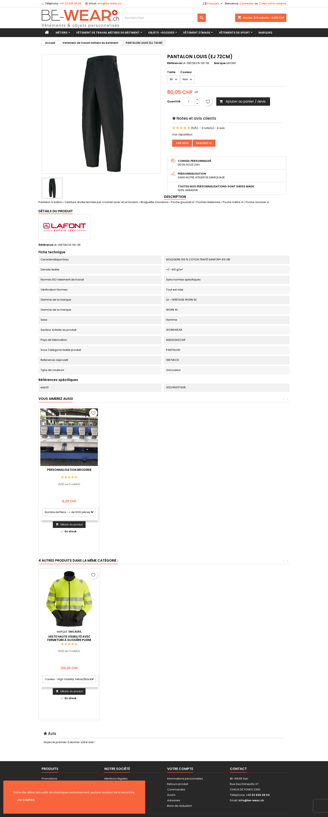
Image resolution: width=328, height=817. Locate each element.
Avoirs (171, 795)
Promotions (49, 779)
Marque (220, 63)
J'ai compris (26, 800)
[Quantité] (188, 101)
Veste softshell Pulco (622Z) (130, 636)
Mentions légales (116, 779)
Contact (238, 768)
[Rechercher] (164, 18)
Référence (174, 63)
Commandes (176, 789)
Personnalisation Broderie (130, 470)
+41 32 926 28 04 (70, 3)
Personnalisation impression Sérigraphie (69, 471)
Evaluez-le (204, 143)
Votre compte (180, 768)
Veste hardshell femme (191, 636)
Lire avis (182, 143)
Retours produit (177, 784)
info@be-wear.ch (109, 3)
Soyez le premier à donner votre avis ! (69, 742)
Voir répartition (182, 134)
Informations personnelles (185, 779)
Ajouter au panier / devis (242, 101)
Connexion (247, 3)
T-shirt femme (69, 636)
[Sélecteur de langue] (213, 3)
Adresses (173, 800)
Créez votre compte (272, 3)
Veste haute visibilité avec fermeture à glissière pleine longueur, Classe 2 (252, 639)
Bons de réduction (179, 806)
